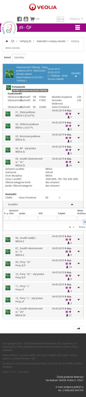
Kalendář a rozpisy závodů (51, 41)
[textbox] (6, 218)
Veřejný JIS (25, 41)
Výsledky (19, 57)
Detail (7, 57)
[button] (67, 113)
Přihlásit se (76, 18)
